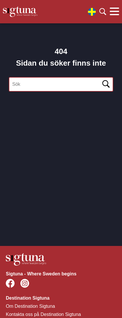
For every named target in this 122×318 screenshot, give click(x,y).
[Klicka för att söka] (103, 12)
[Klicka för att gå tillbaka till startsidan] (20, 11)
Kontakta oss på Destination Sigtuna (43, 314)
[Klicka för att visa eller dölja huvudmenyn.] (114, 12)
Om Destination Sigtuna (30, 306)
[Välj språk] (92, 12)
